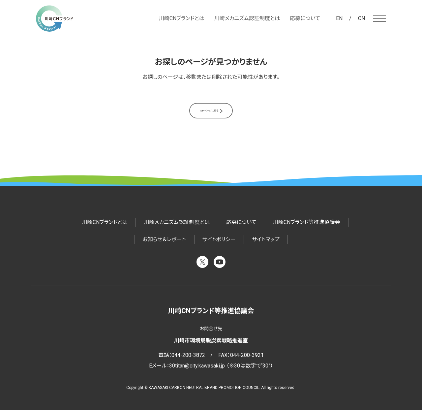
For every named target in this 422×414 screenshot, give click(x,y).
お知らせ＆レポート (164, 243)
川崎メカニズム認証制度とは (247, 18)
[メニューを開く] (379, 18)
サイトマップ (265, 243)
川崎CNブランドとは (181, 18)
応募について (305, 18)
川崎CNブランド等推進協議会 (306, 226)
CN (361, 18)
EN (339, 18)
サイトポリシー (219, 243)
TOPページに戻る (208, 113)
